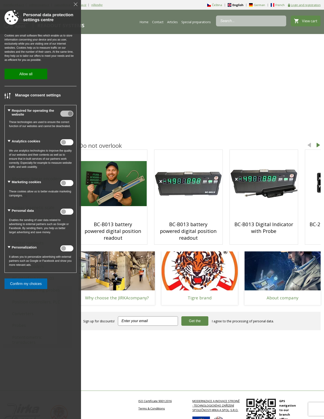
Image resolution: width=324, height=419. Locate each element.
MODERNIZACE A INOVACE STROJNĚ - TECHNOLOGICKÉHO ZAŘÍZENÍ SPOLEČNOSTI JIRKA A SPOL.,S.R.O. (216, 405)
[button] (318, 145)
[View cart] (306, 21)
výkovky (97, 5)
